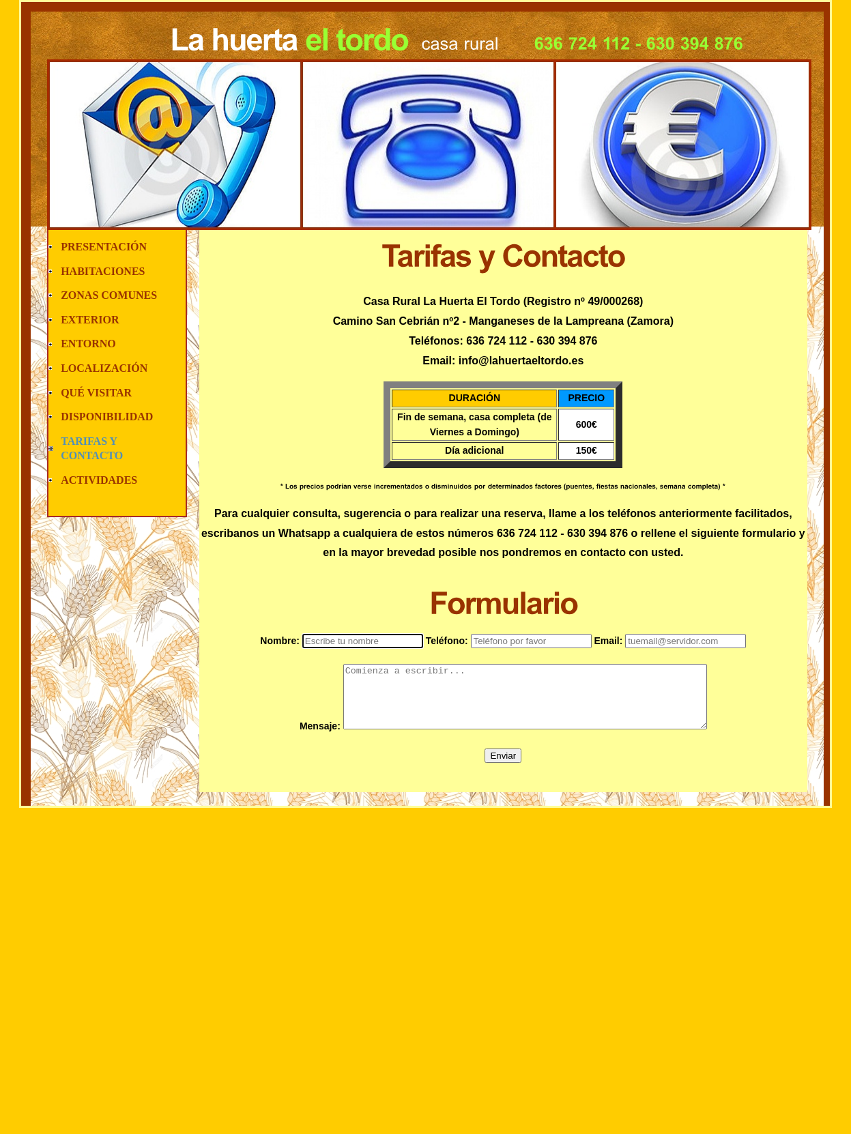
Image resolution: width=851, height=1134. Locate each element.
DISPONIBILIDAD (107, 416)
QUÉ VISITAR (96, 392)
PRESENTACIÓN (104, 246)
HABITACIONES (103, 271)
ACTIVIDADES (99, 480)
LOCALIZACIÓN (104, 368)
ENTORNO (88, 343)
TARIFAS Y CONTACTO (92, 448)
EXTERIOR (90, 319)
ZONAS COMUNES (109, 295)
